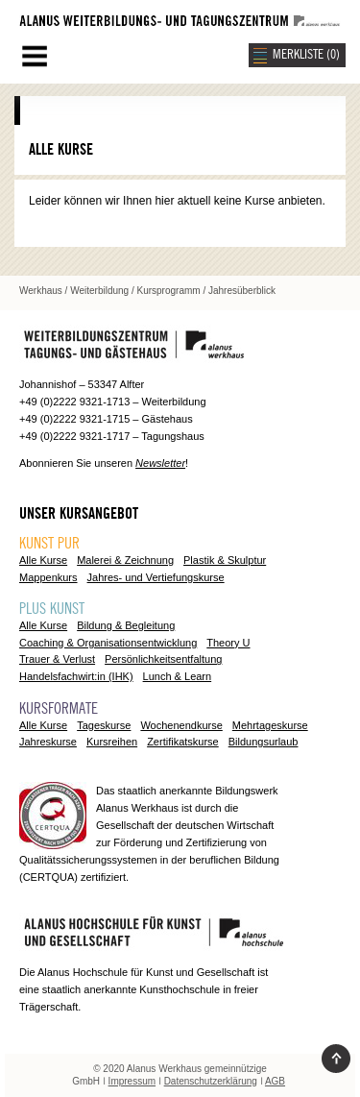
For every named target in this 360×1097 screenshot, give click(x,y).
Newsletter (160, 463)
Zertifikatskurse (183, 741)
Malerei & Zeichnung (125, 560)
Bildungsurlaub (263, 741)
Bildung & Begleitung (126, 625)
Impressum (132, 1081)
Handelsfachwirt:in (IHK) (76, 676)
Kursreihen (111, 741)
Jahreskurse (48, 741)
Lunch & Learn (177, 676)
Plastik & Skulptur (224, 560)
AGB (275, 1081)
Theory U (228, 642)
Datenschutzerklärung (210, 1081)
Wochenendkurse (181, 725)
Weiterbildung (99, 290)
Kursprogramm (169, 290)
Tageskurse (104, 725)
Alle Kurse (43, 560)
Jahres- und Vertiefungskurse (156, 577)
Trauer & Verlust (57, 659)
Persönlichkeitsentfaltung (163, 659)
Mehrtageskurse (270, 725)
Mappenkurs (48, 577)
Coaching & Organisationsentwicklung (108, 642)
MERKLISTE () (306, 54)
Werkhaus (40, 290)
